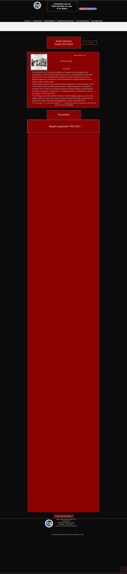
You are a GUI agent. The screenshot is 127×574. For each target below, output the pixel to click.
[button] (37, 21)
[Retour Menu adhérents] (89, 42)
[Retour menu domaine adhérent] (64, 516)
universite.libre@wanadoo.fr (69, 526)
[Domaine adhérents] (88, 9)
